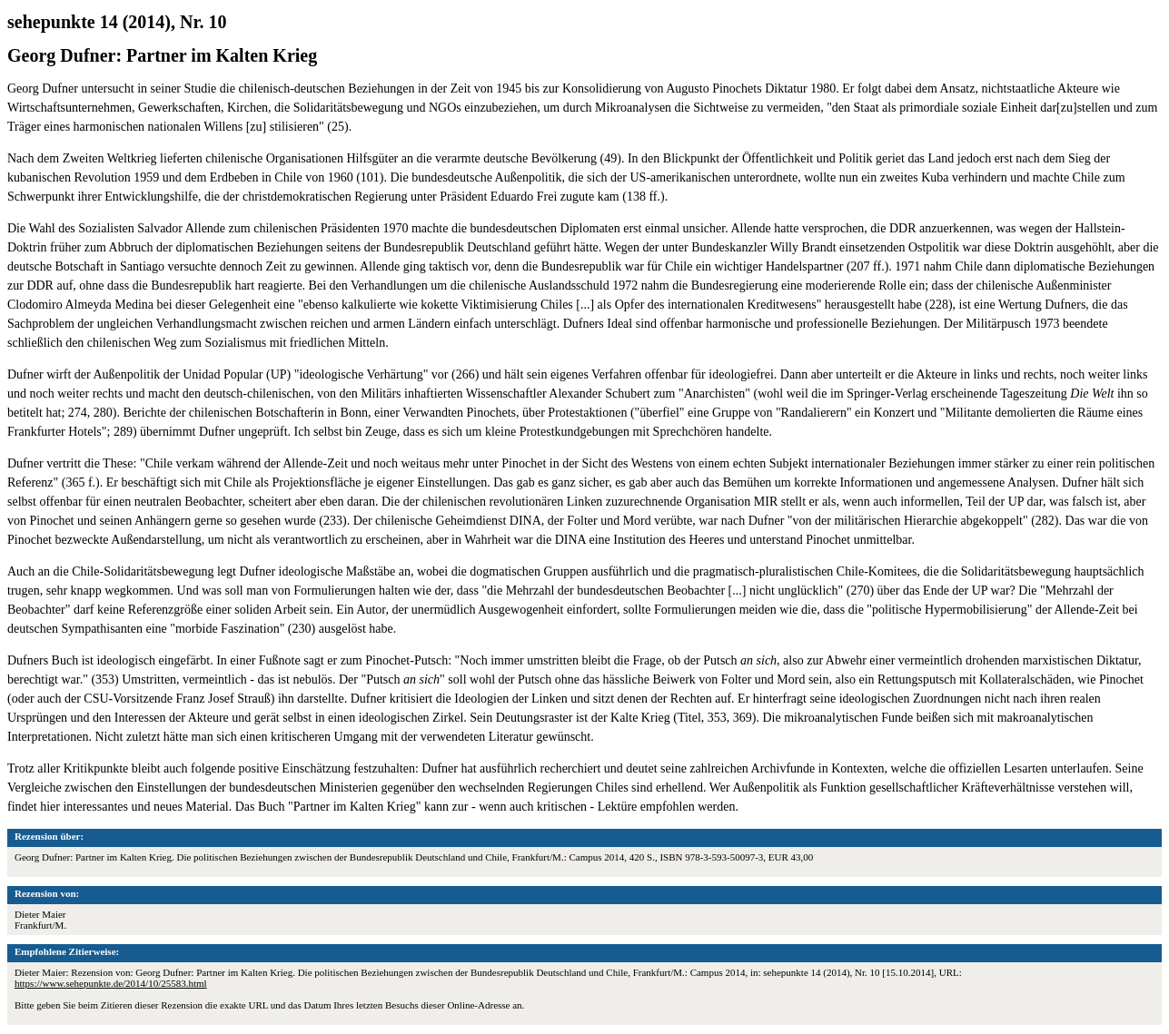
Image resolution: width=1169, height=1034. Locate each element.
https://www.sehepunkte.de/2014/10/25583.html (111, 983)
